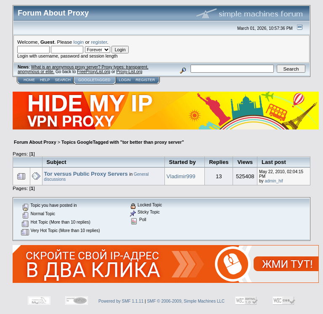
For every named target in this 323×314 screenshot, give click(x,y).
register (99, 42)
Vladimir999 (181, 176)
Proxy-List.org (129, 71)
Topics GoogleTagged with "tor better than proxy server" (122, 142)
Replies (218, 162)
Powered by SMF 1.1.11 (120, 301)
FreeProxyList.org (93, 71)
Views (245, 162)
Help (45, 80)
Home (29, 80)
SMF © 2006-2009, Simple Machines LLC (186, 301)
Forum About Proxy (35, 142)
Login (124, 80)
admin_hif (274, 181)
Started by (182, 162)
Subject (56, 162)
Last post (274, 162)
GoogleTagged (94, 80)
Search (63, 80)
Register (145, 80)
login (79, 42)
